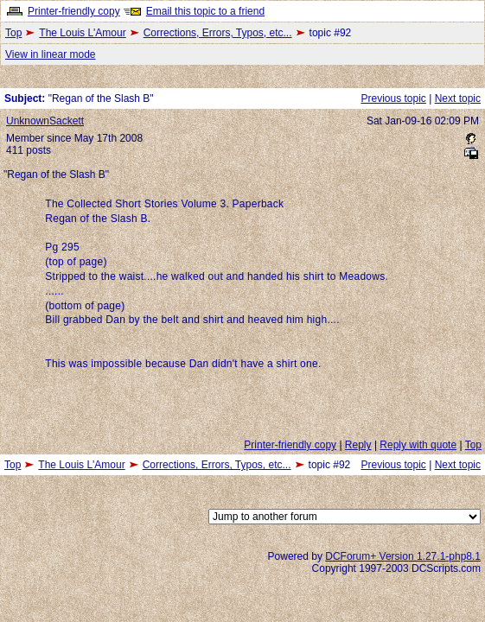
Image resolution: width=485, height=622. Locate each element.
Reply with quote (418, 445)
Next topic (458, 98)
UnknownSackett (45, 121)
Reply (358, 445)
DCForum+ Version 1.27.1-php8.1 (403, 556)
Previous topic (393, 98)
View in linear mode (50, 54)
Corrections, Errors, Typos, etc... (218, 33)
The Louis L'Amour (82, 33)
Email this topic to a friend (205, 11)
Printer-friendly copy (74, 11)
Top (13, 33)
